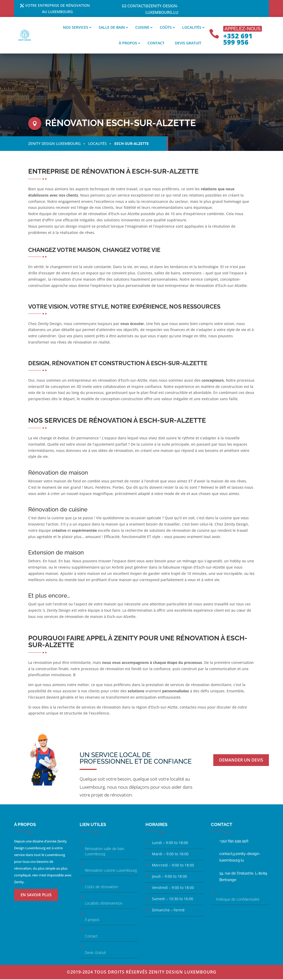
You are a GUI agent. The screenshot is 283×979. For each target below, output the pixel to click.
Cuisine (142, 27)
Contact (156, 42)
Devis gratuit (188, 42)
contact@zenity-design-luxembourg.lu (152, 9)
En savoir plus (36, 894)
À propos (128, 42)
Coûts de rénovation (101, 886)
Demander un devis (242, 759)
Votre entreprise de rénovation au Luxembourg (57, 9)
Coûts (166, 27)
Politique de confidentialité (238, 899)
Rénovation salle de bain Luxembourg (104, 851)
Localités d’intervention (103, 903)
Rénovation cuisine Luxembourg (111, 870)
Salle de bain (112, 27)
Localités (191, 27)
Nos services (75, 27)
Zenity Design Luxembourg (54, 143)
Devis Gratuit (95, 952)
